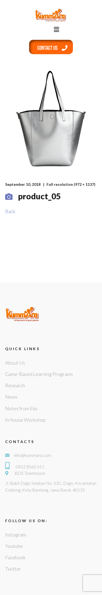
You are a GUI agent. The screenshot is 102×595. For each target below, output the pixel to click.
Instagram (15, 535)
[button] (56, 29)
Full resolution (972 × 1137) (71, 184)
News (11, 397)
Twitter (13, 569)
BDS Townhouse (30, 473)
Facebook (15, 557)
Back (10, 211)
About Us (15, 363)
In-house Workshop (25, 420)
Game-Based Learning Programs (39, 374)
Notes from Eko (21, 408)
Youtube (14, 546)
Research (15, 385)
